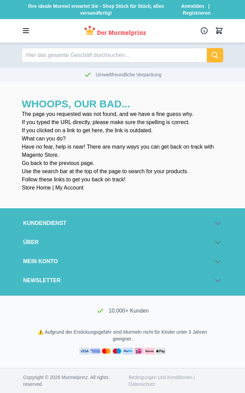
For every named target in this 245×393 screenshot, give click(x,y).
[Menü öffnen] (26, 31)
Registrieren (197, 13)
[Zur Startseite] (115, 31)
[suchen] (215, 55)
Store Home (36, 188)
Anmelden (192, 6)
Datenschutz (142, 384)
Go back (32, 163)
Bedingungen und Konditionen (161, 377)
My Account (69, 188)
